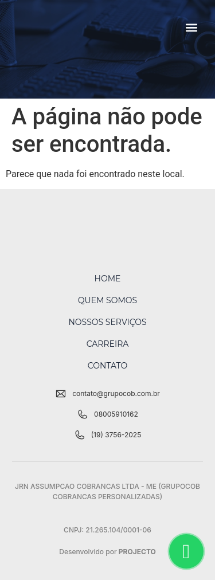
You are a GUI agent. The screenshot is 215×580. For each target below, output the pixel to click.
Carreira (108, 344)
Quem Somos (107, 300)
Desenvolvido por (107, 551)
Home (108, 278)
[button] (191, 27)
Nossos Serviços (107, 322)
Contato (107, 365)
